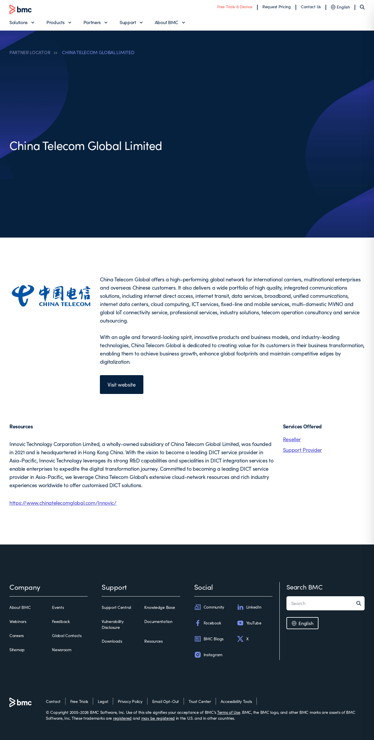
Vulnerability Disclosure (112, 624)
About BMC (166, 22)
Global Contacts (67, 635)
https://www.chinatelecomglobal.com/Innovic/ (63, 502)
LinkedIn (249, 607)
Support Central (116, 607)
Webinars (17, 621)
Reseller (292, 439)
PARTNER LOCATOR (29, 52)
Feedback (61, 621)
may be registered (158, 718)
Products (55, 22)
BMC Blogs (209, 638)
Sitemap (17, 649)
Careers (16, 635)
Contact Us (311, 6)
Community (209, 607)
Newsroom (61, 649)
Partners (92, 22)
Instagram (208, 654)
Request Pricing (276, 6)
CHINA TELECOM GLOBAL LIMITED (98, 52)
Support (128, 22)
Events (58, 607)
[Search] (362, 7)
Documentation (158, 621)
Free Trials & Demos (234, 6)
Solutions (18, 22)
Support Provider (302, 449)
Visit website (121, 384)
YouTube (249, 623)
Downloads (112, 641)
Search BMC (304, 586)
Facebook (207, 623)
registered (122, 718)
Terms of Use (228, 712)
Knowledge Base (159, 607)
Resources (153, 641)
